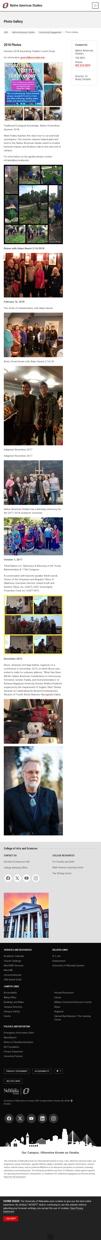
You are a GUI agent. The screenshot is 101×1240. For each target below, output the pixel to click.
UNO (6, 32)
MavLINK (8, 970)
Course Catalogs (12, 960)
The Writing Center (62, 873)
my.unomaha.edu (12, 975)
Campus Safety (12, 1011)
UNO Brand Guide (13, 979)
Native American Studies (26, 5)
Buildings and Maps (14, 1002)
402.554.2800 (13, 1081)
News (57, 1006)
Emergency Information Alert (19, 1032)
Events (7, 1016)
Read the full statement (15, 1177)
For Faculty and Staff (63, 861)
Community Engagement (50, 32)
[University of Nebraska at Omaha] (6, 5)
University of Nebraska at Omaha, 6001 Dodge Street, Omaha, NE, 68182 (38, 1100)
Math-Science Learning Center (68, 867)
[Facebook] (8, 878)
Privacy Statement (13, 1051)
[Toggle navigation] (95, 5)
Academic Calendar (14, 956)
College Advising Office (15, 867)
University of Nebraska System (68, 965)
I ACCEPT (11, 1218)
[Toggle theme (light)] (58, 1071)
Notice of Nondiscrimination (18, 1042)
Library (57, 997)
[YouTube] (26, 878)
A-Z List (56, 956)
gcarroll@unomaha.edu (32, 57)
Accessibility (10, 992)
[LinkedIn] (42, 1118)
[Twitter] (17, 878)
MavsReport (10, 1037)
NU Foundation (11, 1047)
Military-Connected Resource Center (73, 1002)
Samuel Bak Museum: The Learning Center (72, 1018)
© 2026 (7, 1104)
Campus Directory (13, 1006)
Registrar (59, 1011)
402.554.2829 (82, 65)
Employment (58, 960)
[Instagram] (35, 878)
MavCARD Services (14, 965)
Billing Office (10, 997)
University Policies (13, 1056)
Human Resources (64, 992)
